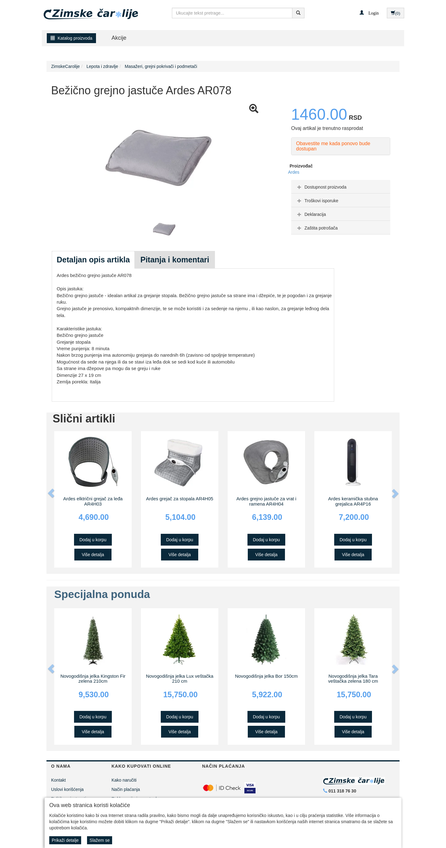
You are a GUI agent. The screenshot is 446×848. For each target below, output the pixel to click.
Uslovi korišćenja (67, 789)
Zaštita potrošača (317, 227)
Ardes (294, 172)
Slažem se (100, 840)
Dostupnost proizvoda (321, 187)
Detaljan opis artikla (93, 259)
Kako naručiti (124, 780)
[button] (369, 13)
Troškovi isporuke (317, 200)
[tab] (340, 187)
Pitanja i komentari (174, 259)
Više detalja (93, 554)
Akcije (119, 38)
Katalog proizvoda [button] (71, 38)
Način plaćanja (126, 789)
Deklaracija (311, 214)
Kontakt (58, 780)
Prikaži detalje (65, 840)
